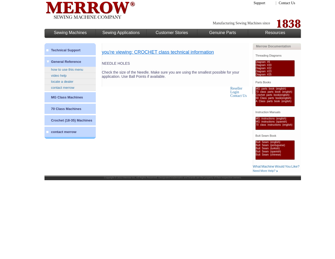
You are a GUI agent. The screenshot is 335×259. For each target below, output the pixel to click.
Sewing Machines (70, 33)
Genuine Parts (222, 33)
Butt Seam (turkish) (275, 148)
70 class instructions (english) (275, 124)
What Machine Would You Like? (276, 166)
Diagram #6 (275, 62)
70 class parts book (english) (275, 91)
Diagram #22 (275, 68)
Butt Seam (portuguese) (275, 145)
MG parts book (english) (275, 88)
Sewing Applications (120, 33)
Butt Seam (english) (275, 142)
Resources (275, 33)
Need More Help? (264, 170)
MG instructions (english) (275, 118)
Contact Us (287, 3)
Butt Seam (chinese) (275, 154)
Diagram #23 (275, 71)
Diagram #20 (275, 65)
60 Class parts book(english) (275, 98)
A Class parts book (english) (275, 101)
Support (259, 3)
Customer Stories (172, 33)
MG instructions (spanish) (275, 121)
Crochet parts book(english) (275, 95)
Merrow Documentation (273, 46)
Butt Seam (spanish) (275, 151)
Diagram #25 (275, 74)
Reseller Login (236, 90)
